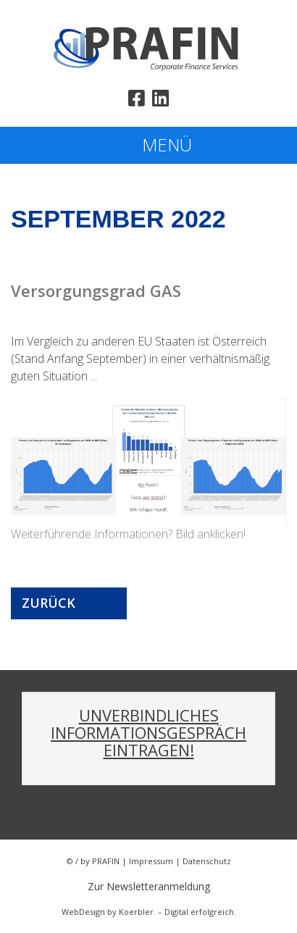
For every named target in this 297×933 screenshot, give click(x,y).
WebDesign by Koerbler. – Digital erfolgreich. (149, 911)
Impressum (151, 860)
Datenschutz (207, 860)
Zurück (48, 602)
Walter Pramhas (149, 808)
